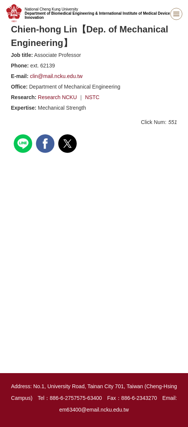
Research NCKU (58, 97)
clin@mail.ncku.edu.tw (56, 76)
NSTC (92, 97)
